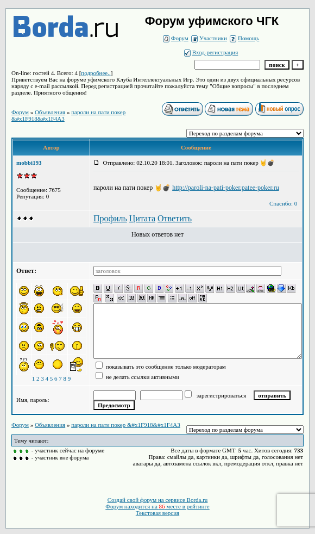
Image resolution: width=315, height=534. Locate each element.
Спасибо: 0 (283, 203)
